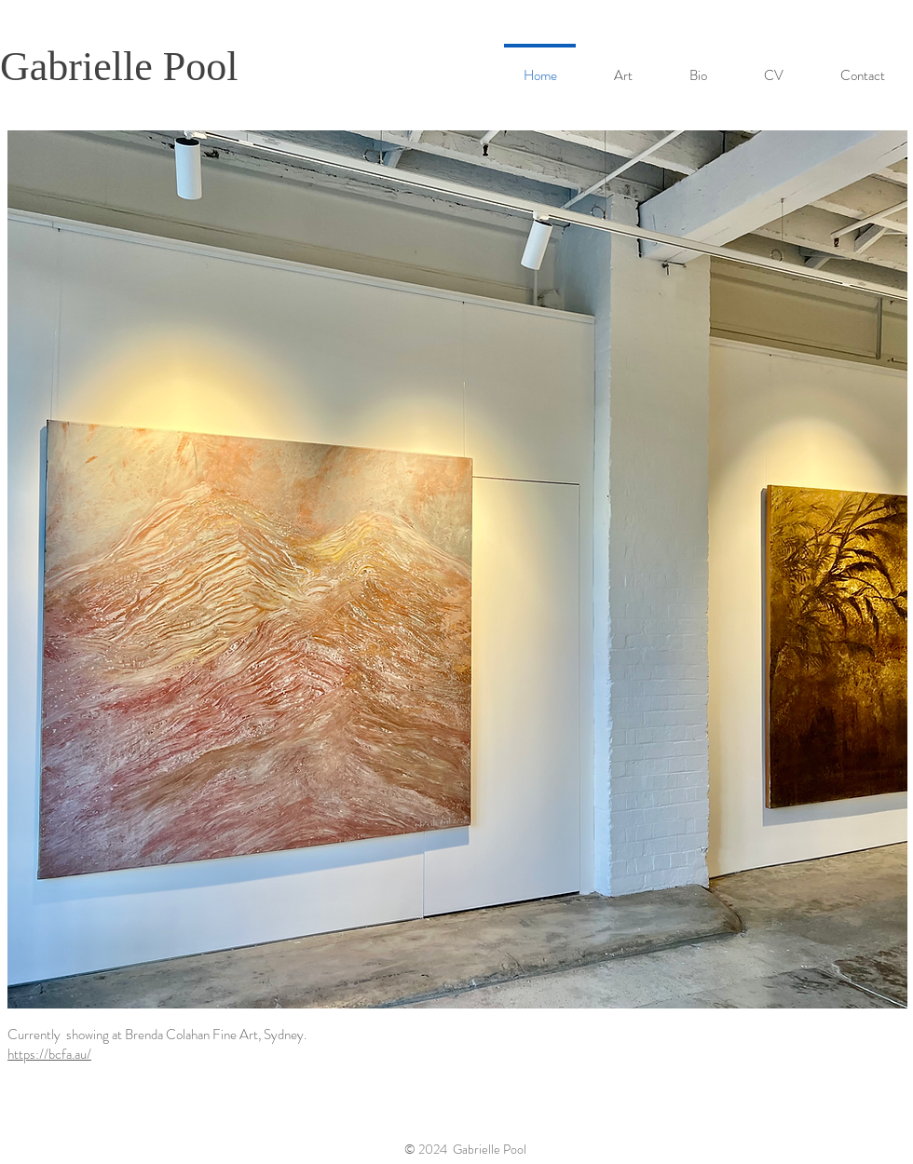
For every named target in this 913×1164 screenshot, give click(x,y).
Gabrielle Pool (119, 66)
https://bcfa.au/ (49, 1054)
